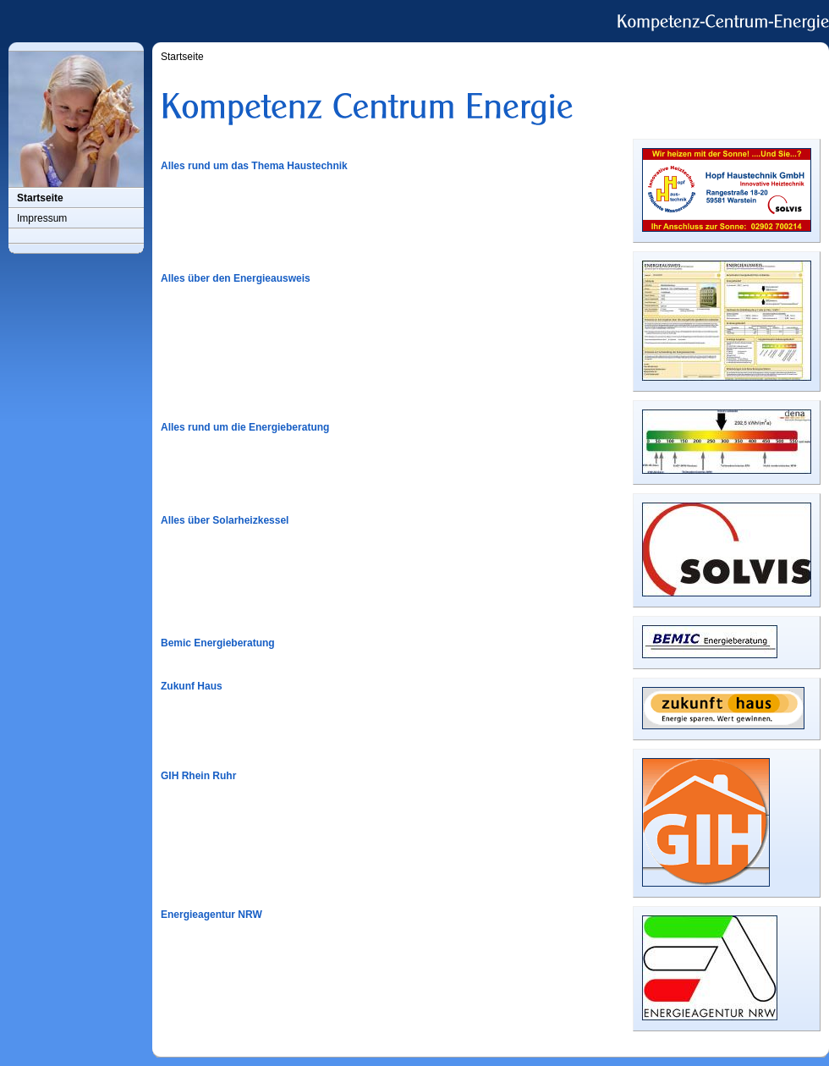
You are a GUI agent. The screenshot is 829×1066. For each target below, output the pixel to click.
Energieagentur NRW (211, 914)
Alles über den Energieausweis (235, 278)
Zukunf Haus (191, 686)
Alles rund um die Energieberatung (245, 427)
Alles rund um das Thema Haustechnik (254, 166)
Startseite (40, 198)
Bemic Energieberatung (218, 643)
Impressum (42, 218)
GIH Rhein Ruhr (198, 776)
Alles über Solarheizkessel (224, 520)
